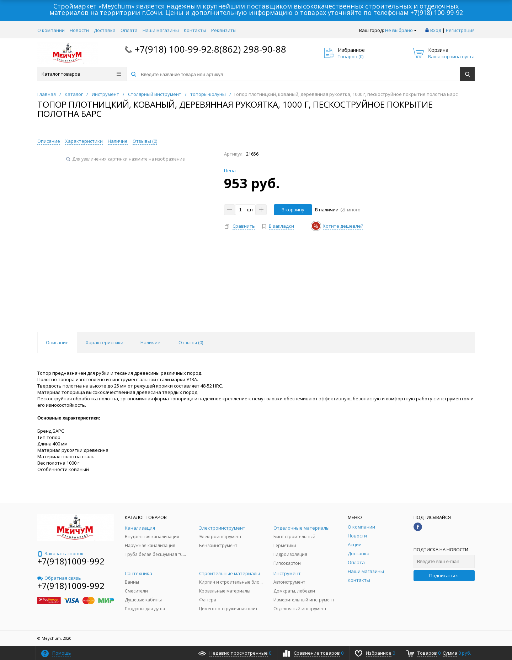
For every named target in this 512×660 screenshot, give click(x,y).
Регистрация (460, 30)
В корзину (293, 209)
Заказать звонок (60, 553)
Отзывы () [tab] (190, 342)
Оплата (129, 30)
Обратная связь (59, 578)
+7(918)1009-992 (71, 561)
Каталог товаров (81, 74)
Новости (79, 30)
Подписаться (444, 575)
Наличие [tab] (150, 342)
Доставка (105, 30)
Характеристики (84, 141)
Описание (48, 141)
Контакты (195, 30)
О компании (51, 30)
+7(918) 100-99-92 (436, 12)
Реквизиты (223, 30)
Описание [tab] (57, 342)
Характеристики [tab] (104, 342)
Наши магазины (161, 30)
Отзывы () (145, 141)
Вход (435, 30)
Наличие (118, 141)
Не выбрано (401, 30)
